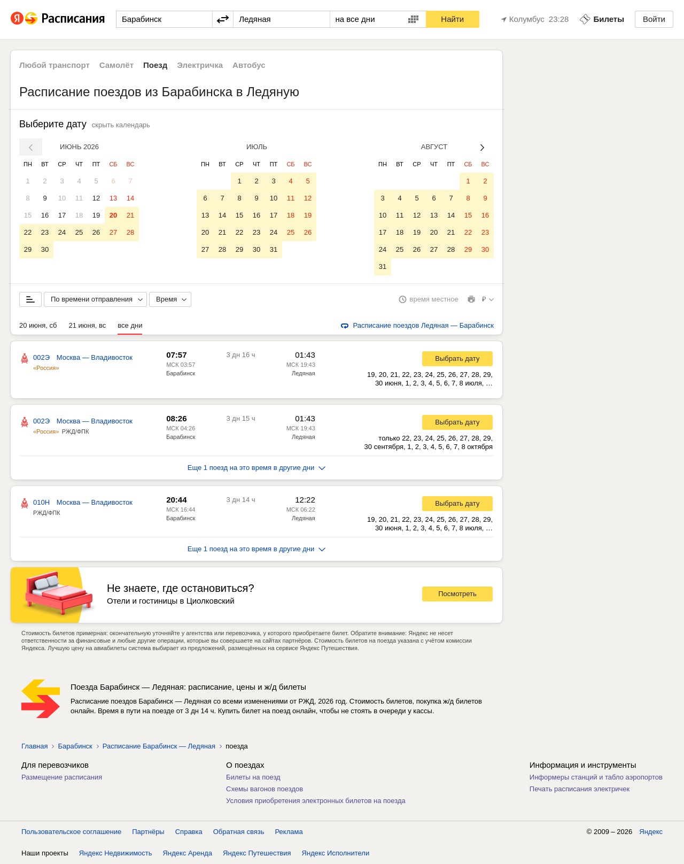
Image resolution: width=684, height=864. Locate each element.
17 (62, 215)
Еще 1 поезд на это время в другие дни (257, 468)
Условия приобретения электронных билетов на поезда (316, 801)
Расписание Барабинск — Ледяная (159, 746)
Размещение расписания (61, 777)
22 (28, 232)
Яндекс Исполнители (336, 853)
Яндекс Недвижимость (115, 853)
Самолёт (116, 65)
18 (79, 215)
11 (79, 198)
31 (273, 249)
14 (130, 198)
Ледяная (303, 373)
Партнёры (148, 832)
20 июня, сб (38, 325)
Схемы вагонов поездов (264, 789)
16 (45, 215)
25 (79, 232)
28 (130, 232)
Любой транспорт (54, 65)
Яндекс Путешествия (257, 853)
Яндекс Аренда (187, 853)
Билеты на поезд (253, 777)
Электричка (200, 65)
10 (62, 198)
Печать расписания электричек (579, 789)
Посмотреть (457, 594)
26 (96, 232)
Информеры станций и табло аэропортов (596, 777)
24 (62, 232)
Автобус (249, 65)
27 (113, 232)
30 (45, 249)
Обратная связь (239, 832)
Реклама (289, 832)
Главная (34, 746)
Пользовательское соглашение (71, 832)
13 (113, 198)
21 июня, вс (87, 325)
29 (28, 249)
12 (96, 198)
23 (45, 232)
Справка (189, 832)
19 (96, 215)
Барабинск (180, 373)
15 (28, 215)
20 (113, 215)
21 (130, 215)
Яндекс (651, 832)
